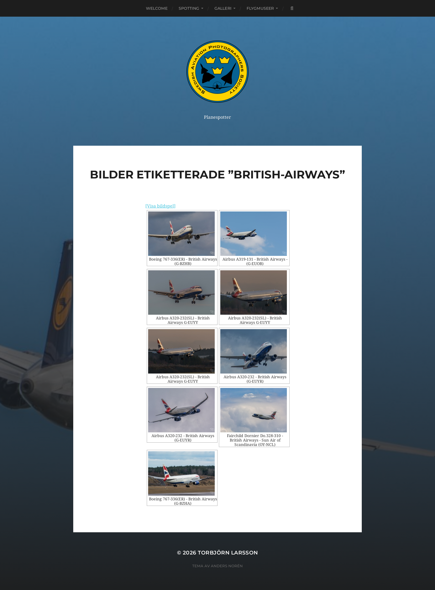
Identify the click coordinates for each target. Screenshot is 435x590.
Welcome (157, 8)
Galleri (222, 8)
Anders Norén (227, 566)
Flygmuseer (260, 8)
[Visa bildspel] (160, 206)
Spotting (189, 8)
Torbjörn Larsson (228, 552)
